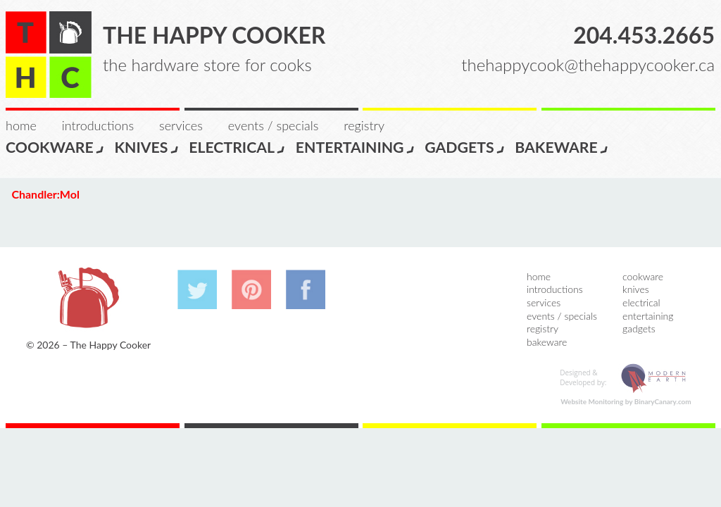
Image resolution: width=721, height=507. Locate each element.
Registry (364, 125)
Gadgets (465, 146)
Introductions (98, 125)
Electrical (237, 146)
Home (21, 125)
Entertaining (355, 146)
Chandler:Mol (45, 194)
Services (181, 125)
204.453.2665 (644, 35)
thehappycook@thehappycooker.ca (588, 64)
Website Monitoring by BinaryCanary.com (625, 401)
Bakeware (562, 146)
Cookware (55, 146)
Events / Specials (273, 125)
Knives (146, 146)
